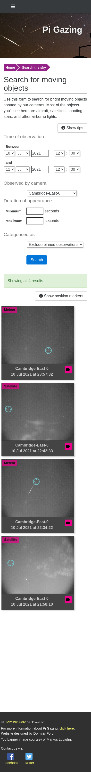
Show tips (72, 128)
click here (66, 728)
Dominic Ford (15, 722)
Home (10, 67)
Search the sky (34, 67)
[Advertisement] (45, 664)
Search (37, 260)
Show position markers (61, 296)
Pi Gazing (62, 30)
